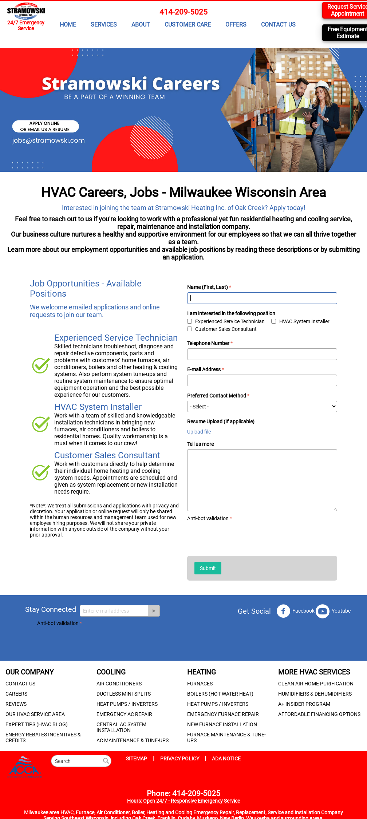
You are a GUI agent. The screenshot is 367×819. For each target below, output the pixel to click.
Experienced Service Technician (226, 321)
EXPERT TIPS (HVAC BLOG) (36, 724)
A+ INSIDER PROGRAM (304, 704)
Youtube (333, 611)
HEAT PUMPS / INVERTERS (127, 704)
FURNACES (200, 684)
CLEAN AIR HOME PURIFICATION (316, 684)
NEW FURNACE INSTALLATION (222, 724)
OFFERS (235, 24)
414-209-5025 (183, 12)
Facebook (295, 611)
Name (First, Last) (207, 287)
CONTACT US (278, 24)
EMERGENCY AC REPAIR (124, 714)
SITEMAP (136, 758)
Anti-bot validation (208, 518)
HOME (68, 24)
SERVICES (104, 24)
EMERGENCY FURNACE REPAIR (223, 714)
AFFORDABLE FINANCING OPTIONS (319, 714)
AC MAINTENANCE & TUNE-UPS (132, 740)
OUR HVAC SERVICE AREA (35, 714)
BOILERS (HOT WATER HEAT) (220, 694)
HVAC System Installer (300, 321)
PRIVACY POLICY (180, 758)
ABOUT (140, 24)
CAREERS (16, 694)
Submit (208, 568)
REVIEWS (16, 704)
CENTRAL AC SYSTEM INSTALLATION (121, 727)
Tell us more (200, 444)
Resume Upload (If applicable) (220, 421)
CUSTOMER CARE (188, 24)
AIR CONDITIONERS (119, 684)
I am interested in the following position (231, 313)
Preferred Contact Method (216, 396)
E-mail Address (204, 369)
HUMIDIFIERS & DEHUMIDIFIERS (315, 694)
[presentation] (242, 537)
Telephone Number (208, 343)
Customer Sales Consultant (222, 329)
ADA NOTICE (226, 758)
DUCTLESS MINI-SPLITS (123, 694)
